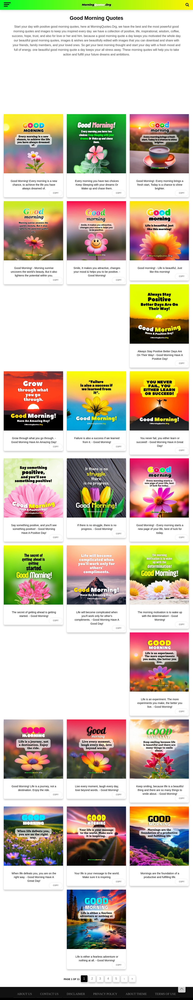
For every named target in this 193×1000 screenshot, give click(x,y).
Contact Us (49, 994)
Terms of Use (165, 994)
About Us (24, 994)
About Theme (136, 994)
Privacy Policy (105, 994)
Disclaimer (76, 994)
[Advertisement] (96, 84)
